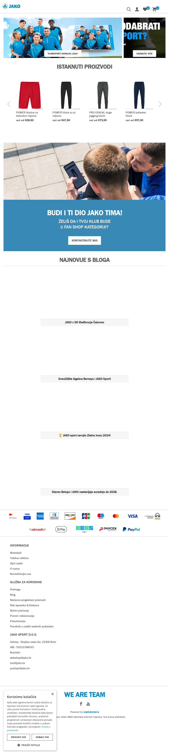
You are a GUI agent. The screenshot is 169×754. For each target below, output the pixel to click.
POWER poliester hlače (136, 145)
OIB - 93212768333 (22, 678)
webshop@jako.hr (20, 689)
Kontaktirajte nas (20, 605)
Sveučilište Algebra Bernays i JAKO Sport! (84, 410)
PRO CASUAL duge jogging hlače (100, 145)
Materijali (15, 584)
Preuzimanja (18, 652)
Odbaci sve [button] (42, 737)
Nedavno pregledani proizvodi (28, 631)
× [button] (52, 694)
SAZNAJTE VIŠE (125, 84)
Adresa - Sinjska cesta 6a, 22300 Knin (33, 673)
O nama (15, 600)
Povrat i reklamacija (22, 647)
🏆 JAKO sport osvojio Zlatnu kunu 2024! (85, 466)
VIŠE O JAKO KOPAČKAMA (139, 55)
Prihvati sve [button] (18, 737)
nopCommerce (91, 743)
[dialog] (30, 720)
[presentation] (8, 136)
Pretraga (15, 620)
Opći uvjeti (16, 594)
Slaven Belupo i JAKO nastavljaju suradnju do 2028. (84, 523)
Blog (12, 626)
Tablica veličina (19, 589)
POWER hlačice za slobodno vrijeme (27, 145)
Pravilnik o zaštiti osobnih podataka (32, 657)
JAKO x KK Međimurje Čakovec (84, 353)
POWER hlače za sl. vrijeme (64, 145)
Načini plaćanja (19, 642)
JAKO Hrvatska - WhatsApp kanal (52, 55)
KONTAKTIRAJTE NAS (84, 272)
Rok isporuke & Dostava (24, 636)
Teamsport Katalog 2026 (44, 84)
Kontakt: (15, 683)
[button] (30, 745)
